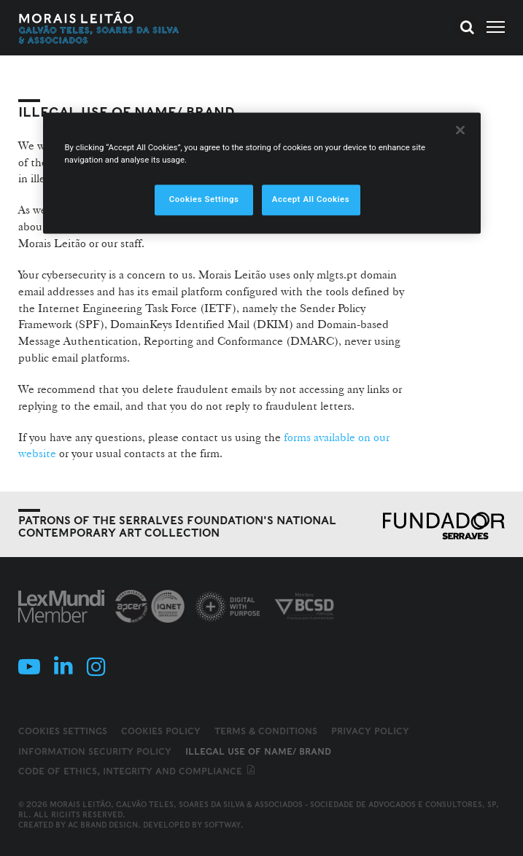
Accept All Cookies (310, 200)
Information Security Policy (94, 751)
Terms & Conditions (265, 730)
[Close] (460, 130)
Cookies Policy (161, 730)
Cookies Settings (62, 731)
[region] (262, 173)
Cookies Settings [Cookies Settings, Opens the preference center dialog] (204, 200)
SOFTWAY (222, 824)
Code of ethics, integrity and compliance (137, 771)
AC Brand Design (103, 824)
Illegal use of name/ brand (258, 751)
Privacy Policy (370, 730)
